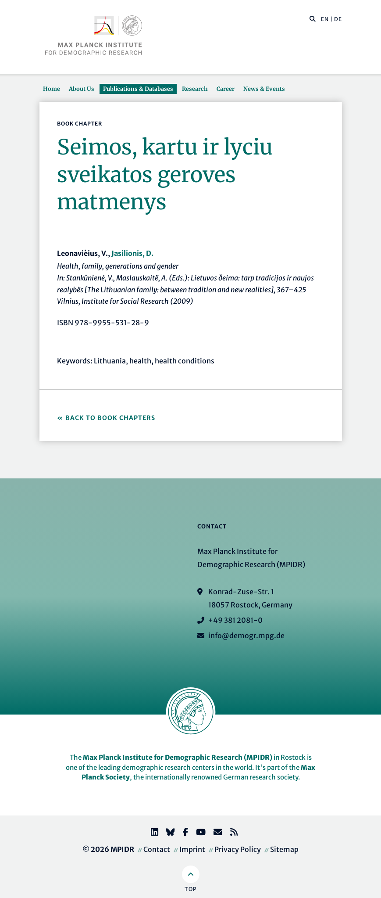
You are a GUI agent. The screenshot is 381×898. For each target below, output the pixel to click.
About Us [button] (81, 88)
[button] (313, 18)
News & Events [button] (264, 88)
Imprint (192, 849)
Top (190, 889)
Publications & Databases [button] (138, 88)
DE (338, 19)
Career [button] (226, 88)
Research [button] (195, 88)
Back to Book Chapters (110, 418)
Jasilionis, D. (132, 253)
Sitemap (284, 849)
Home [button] (51, 88)
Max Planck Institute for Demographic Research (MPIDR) (177, 757)
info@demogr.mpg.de (246, 635)
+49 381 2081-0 (235, 620)
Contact (156, 849)
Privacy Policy (237, 849)
